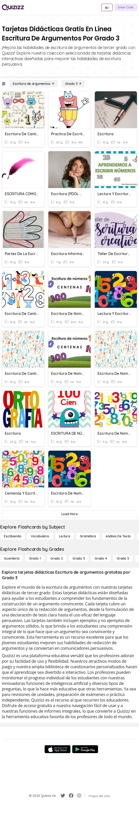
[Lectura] (64, 536)
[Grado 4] (101, 558)
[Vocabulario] (40, 536)
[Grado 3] (73, 83)
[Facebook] (71, 795)
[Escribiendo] (12, 536)
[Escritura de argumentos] (33, 83)
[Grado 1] (35, 558)
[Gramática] (88, 536)
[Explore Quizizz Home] (13, 7)
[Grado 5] (123, 558)
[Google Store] (85, 749)
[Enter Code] (125, 7)
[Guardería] (11, 558)
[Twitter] (63, 795)
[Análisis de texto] (118, 536)
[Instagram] (79, 795)
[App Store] (57, 749)
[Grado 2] (56, 558)
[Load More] (69, 514)
